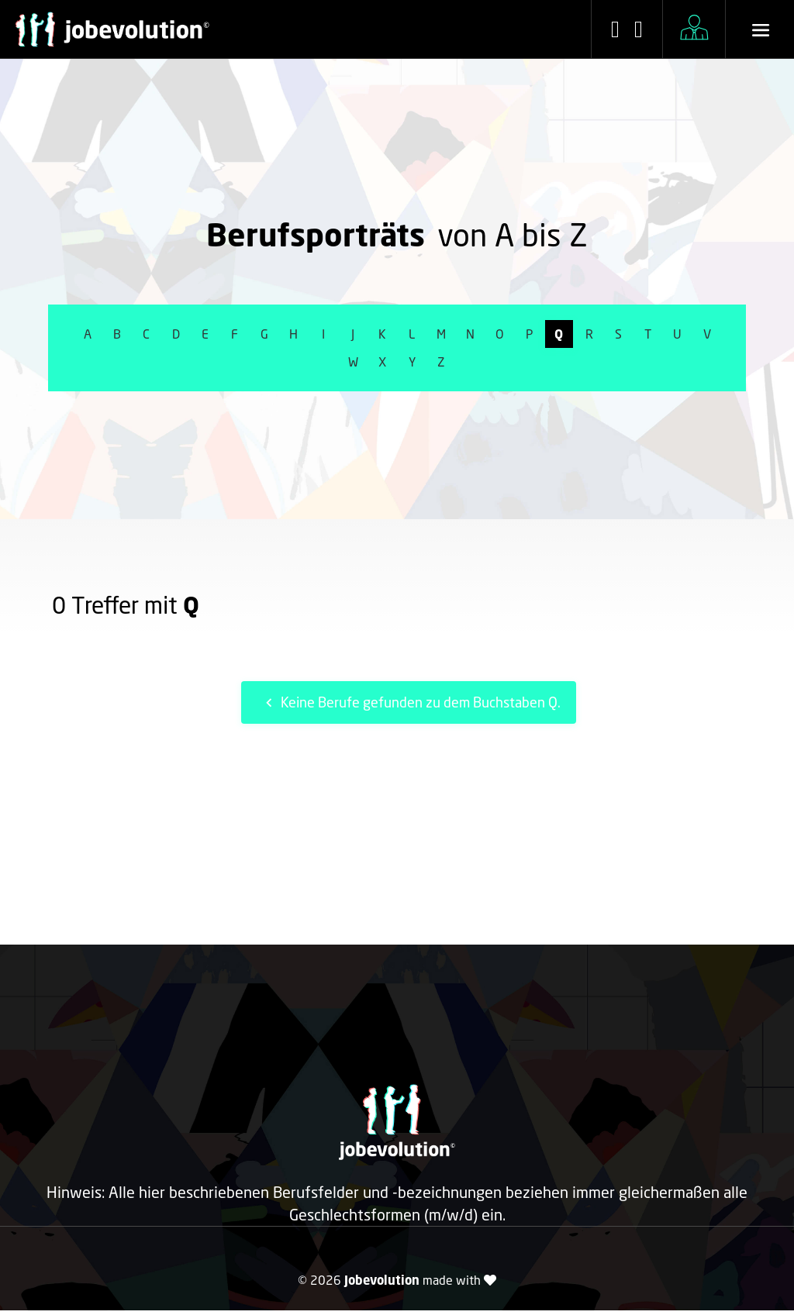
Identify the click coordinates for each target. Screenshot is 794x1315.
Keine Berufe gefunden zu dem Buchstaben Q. (411, 702)
